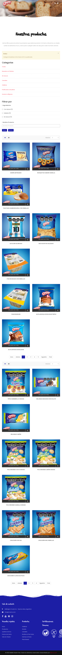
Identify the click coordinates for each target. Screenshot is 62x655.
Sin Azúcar (5, 76)
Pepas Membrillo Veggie (16, 399)
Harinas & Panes (26, 637)
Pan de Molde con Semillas (16, 279)
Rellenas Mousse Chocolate (46, 399)
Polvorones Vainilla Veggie (16, 505)
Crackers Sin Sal (16, 540)
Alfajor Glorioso (16, 243)
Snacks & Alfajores (7, 94)
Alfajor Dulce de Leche (16, 349)
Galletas (4, 85)
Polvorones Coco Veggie (16, 469)
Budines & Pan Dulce (28, 634)
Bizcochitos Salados (46, 243)
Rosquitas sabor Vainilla (46, 173)
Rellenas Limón (16, 434)
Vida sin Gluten (6, 637)
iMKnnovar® (53, 652)
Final (50, 357)
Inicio (3, 626)
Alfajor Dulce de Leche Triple (46, 314)
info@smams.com (10, 612)
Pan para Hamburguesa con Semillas (16, 208)
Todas (4, 66)
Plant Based (25, 639)
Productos (5, 629)
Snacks (24, 629)
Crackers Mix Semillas (46, 540)
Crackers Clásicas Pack (16, 576)
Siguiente (44, 357)
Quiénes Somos (6, 632)
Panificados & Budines (8, 89)
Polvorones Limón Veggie (46, 469)
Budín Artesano (15, 173)
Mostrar (48, 137)
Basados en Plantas (8, 71)
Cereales (4, 80)
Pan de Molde (15, 314)
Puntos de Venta (7, 634)
